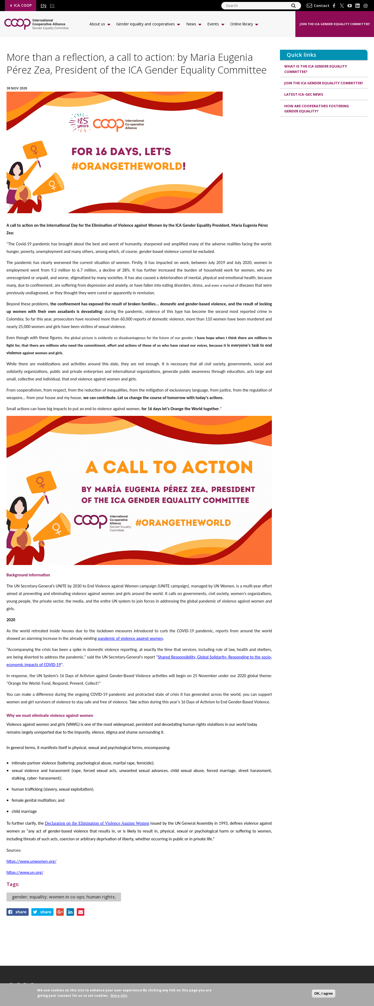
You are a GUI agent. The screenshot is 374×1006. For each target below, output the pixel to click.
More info (119, 995)
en (43, 6)
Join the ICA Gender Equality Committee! (335, 24)
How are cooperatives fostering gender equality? (316, 108)
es (52, 6)
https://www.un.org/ (24, 872)
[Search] (293, 6)
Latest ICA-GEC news (303, 94)
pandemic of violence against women (130, 638)
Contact (321, 6)
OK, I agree (323, 993)
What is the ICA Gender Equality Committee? (315, 69)
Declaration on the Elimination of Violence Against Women (97, 823)
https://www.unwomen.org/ (31, 861)
